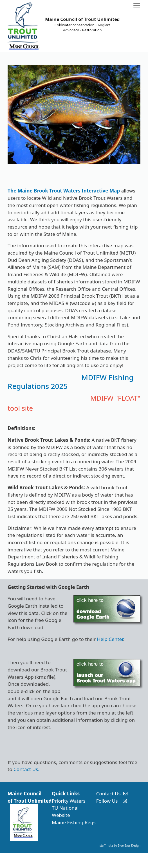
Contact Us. (26, 769)
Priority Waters (68, 801)
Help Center (110, 639)
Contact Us (108, 793)
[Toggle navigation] (137, 5)
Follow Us (107, 801)
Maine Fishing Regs (73, 822)
